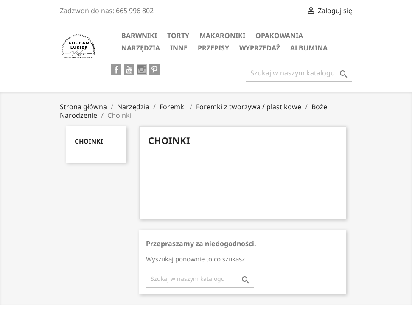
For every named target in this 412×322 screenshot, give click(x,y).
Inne (179, 48)
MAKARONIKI (222, 35)
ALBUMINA (309, 48)
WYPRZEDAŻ (259, 48)
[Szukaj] (299, 73)
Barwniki (139, 35)
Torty (178, 35)
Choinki (89, 141)
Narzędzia (140, 48)
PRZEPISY (213, 48)
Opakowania (279, 35)
